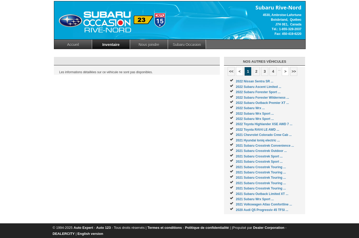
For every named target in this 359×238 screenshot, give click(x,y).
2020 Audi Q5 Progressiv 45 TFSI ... (262, 210)
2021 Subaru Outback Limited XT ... (262, 194)
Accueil (73, 45)
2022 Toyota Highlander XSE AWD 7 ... (264, 124)
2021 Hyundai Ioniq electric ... (258, 140)
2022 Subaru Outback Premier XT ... (262, 103)
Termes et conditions (165, 228)
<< (231, 71)
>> (293, 71)
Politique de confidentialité (207, 228)
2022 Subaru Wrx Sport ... (255, 113)
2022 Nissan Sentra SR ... (254, 81)
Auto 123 (103, 228)
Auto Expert (83, 228)
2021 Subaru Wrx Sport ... (255, 199)
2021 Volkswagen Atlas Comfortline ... (264, 204)
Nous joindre (149, 45)
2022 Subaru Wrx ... (250, 108)
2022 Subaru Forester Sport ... (258, 92)
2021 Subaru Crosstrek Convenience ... (265, 145)
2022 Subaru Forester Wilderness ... (262, 97)
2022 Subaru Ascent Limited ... (258, 87)
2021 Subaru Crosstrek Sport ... (259, 156)
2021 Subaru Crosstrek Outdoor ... (261, 151)
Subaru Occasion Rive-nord (187, 46)
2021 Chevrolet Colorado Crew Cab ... (263, 135)
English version (90, 234)
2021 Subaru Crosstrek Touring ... (261, 167)
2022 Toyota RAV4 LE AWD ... (257, 129)
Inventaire (111, 45)
